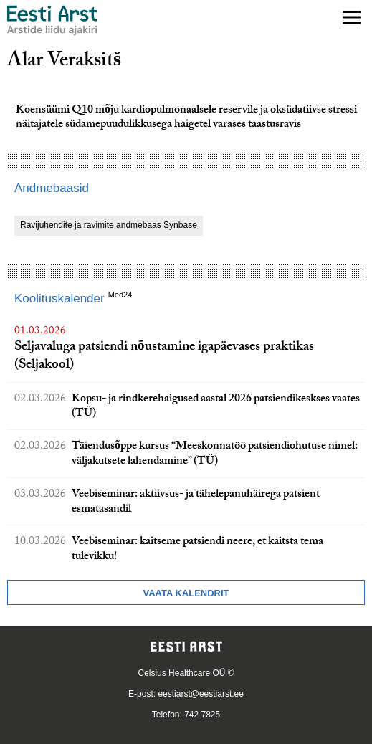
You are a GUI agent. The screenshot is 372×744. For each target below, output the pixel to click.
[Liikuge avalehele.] (52, 20)
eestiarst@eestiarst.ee (201, 694)
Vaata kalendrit (186, 593)
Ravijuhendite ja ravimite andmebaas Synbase (108, 225)
